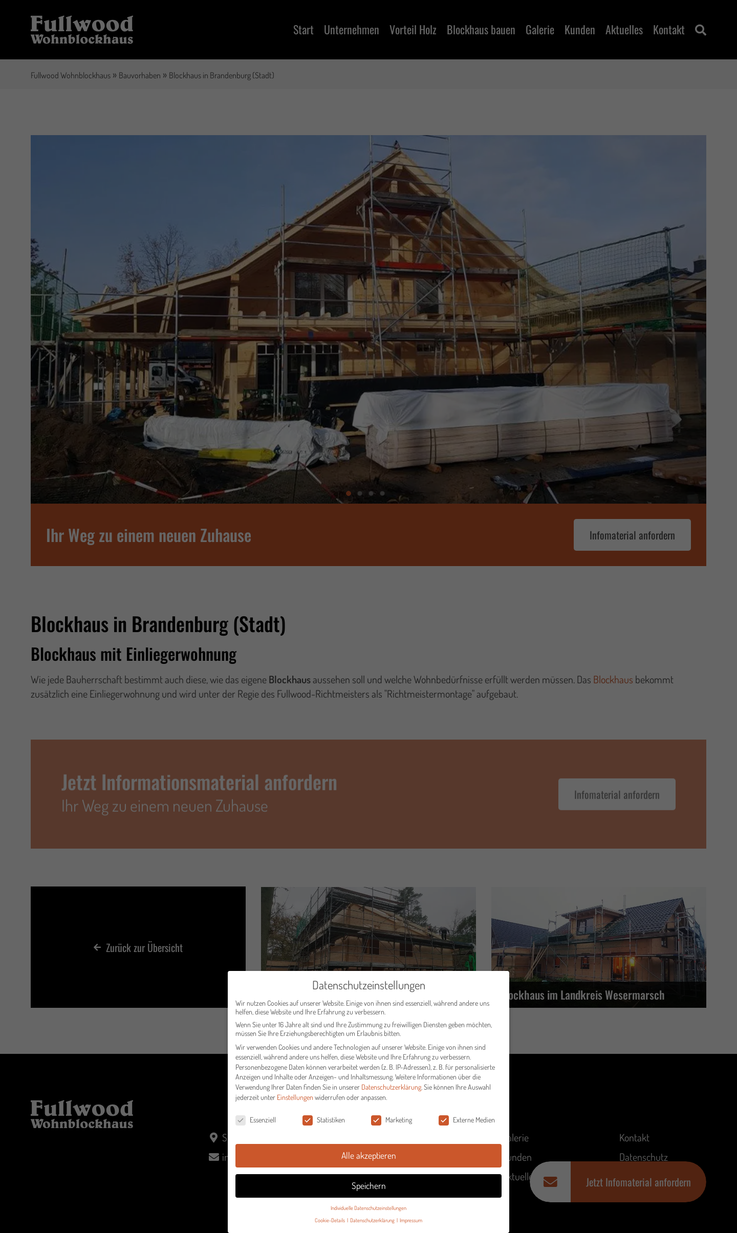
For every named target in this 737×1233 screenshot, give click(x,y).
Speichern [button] (369, 1188)
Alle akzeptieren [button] (368, 1157)
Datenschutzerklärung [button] (373, 1223)
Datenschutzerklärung (391, 1089)
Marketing (391, 1122)
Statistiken (323, 1122)
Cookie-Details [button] (330, 1223)
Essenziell (255, 1122)
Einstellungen (295, 1099)
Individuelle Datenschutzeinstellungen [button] (368, 1210)
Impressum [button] (411, 1223)
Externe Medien (467, 1122)
